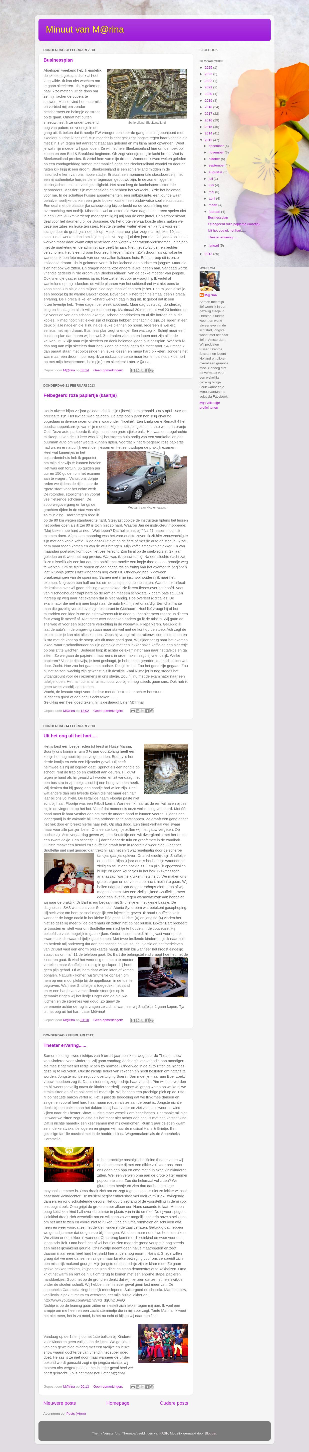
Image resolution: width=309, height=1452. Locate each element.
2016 (209, 120)
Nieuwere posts (59, 1403)
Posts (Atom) (76, 1413)
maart (213, 205)
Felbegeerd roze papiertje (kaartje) (80, 395)
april (212, 198)
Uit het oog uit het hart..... (71, 735)
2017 (209, 113)
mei (212, 192)
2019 (209, 100)
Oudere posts (174, 1403)
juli (211, 179)
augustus (216, 172)
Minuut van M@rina (85, 29)
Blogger (210, 1433)
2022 (209, 81)
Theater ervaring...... (65, 1045)
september (217, 165)
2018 (209, 107)
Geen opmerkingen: (108, 370)
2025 (209, 67)
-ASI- (164, 1433)
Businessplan (58, 60)
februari (215, 212)
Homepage (117, 1403)
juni (212, 185)
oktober (215, 159)
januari (214, 245)
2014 (209, 133)
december (217, 146)
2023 (209, 74)
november (217, 152)
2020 (209, 94)
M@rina (211, 295)
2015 (209, 127)
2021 (209, 87)
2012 (209, 254)
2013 (209, 140)
